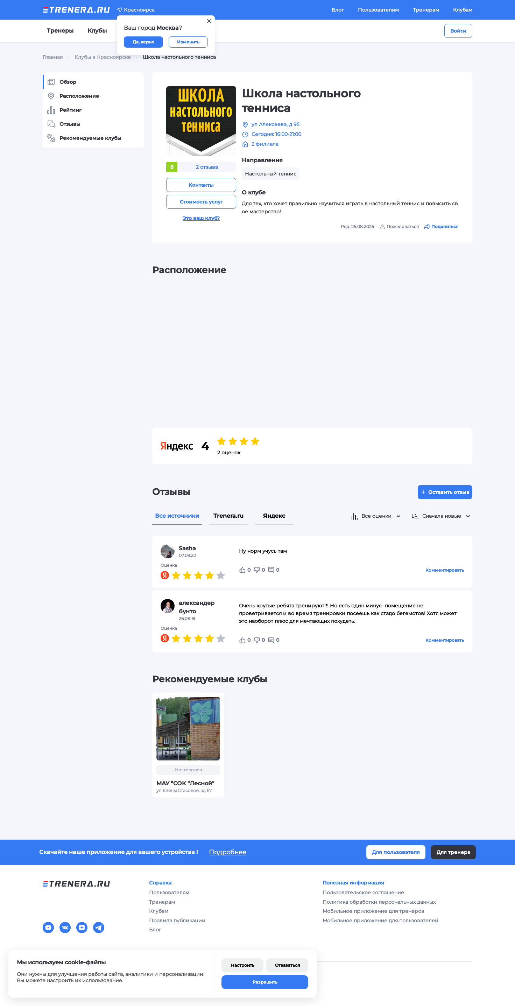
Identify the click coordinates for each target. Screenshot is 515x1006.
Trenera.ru (228, 515)
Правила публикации (177, 920)
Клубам (462, 10)
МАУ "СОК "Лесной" (185, 783)
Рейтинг (64, 110)
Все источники (177, 515)
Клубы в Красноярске (103, 57)
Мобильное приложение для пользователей (380, 920)
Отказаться (287, 965)
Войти (458, 31)
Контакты (201, 185)
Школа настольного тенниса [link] (179, 57)
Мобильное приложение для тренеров (373, 911)
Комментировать (444, 570)
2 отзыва (207, 167)
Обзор (61, 82)
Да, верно (143, 41)
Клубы (97, 30)
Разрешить (265, 982)
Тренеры (60, 30)
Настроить (242, 965)
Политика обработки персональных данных (379, 902)
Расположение (73, 96)
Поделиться (441, 226)
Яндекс (274, 515)
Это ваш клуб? (201, 218)
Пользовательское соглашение (363, 892)
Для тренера (453, 852)
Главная (53, 57)
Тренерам (426, 10)
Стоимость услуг (201, 202)
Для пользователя (396, 852)
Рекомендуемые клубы (84, 138)
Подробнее (227, 852)
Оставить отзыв (445, 492)
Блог (338, 10)
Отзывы (63, 124)
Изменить (188, 41)
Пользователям (378, 10)
